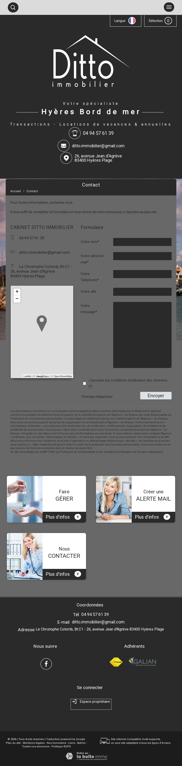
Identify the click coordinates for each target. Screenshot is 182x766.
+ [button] (17, 292)
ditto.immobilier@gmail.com (98, 145)
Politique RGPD (61, 746)
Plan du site (13, 743)
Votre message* (89, 309)
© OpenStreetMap (61, 376)
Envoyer (155, 395)
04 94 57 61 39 (95, 614)
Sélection (156, 21)
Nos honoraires (56, 743)
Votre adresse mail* (92, 259)
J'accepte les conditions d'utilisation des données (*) (127, 383)
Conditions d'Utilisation (118, 451)
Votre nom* (90, 242)
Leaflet (27, 376)
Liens (71, 743)
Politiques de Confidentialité (77, 451)
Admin (81, 743)
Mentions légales (34, 743)
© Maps (41, 376)
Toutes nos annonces (35, 746)
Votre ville (88, 291)
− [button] (17, 299)
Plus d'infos (63, 517)
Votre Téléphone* (90, 277)
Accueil (15, 191)
